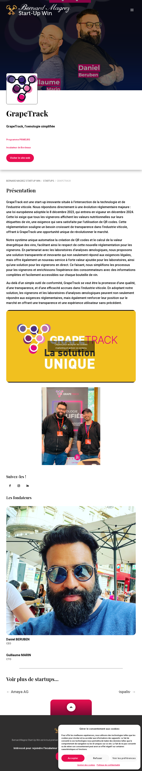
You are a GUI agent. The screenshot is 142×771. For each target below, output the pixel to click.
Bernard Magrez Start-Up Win (23, 177)
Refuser (97, 758)
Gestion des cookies (86, 765)
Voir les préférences (124, 758)
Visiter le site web (20, 154)
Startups (48, 177)
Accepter (73, 758)
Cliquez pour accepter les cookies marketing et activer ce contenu (71, 343)
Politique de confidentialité (108, 765)
